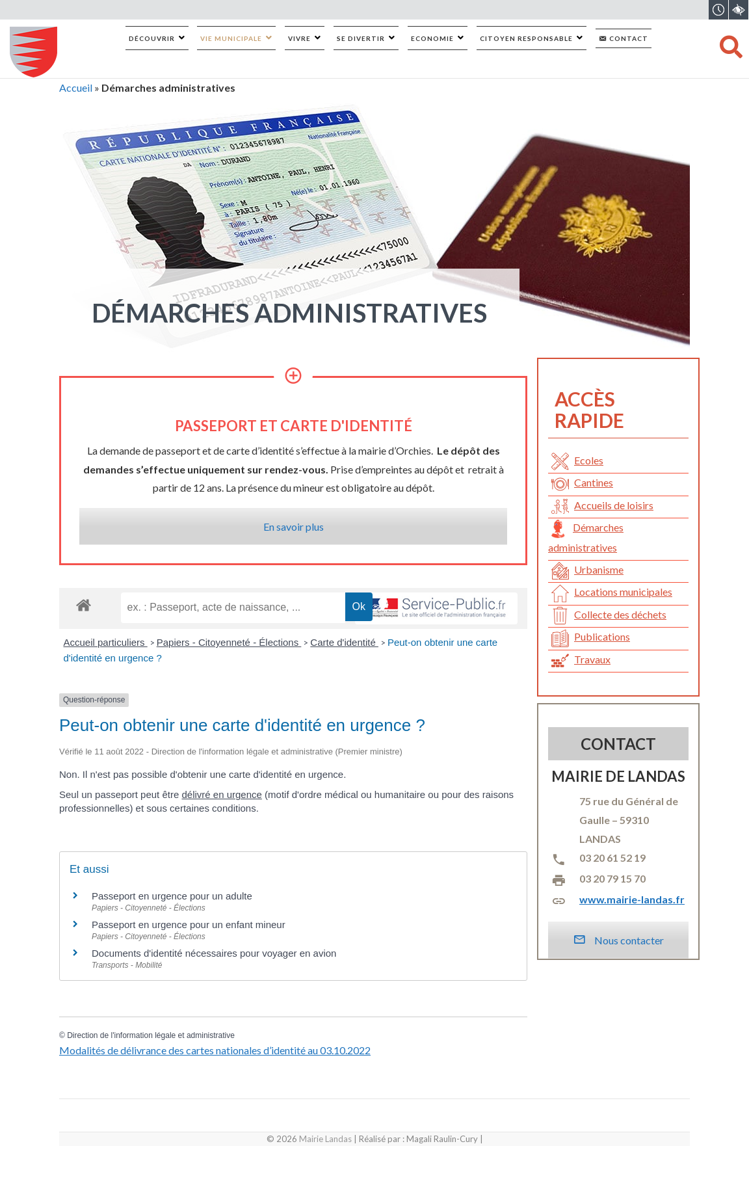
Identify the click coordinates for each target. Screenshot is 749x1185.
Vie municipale (231, 38)
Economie (432, 38)
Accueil (75, 87)
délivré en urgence (221, 794)
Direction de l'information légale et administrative (151, 1035)
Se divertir (361, 38)
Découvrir (152, 38)
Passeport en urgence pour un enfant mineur (188, 924)
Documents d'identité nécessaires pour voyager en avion (214, 953)
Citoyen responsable (526, 38)
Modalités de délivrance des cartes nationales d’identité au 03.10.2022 (215, 1050)
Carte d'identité (344, 642)
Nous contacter (618, 940)
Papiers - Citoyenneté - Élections (229, 642)
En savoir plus (293, 526)
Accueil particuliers (106, 642)
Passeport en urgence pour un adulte (172, 895)
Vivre (299, 38)
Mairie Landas (325, 1139)
